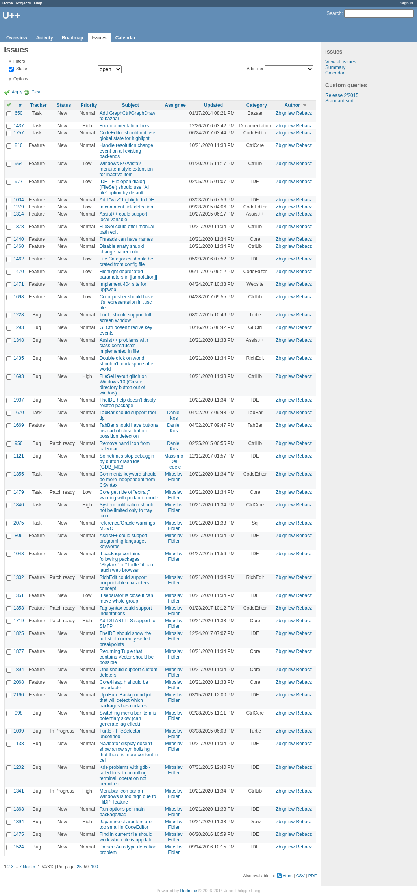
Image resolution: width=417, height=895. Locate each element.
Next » (29, 866)
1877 (18, 651)
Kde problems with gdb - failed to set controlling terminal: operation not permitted (125, 776)
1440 (18, 239)
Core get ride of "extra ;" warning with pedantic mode (129, 495)
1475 (18, 834)
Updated (213, 105)
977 (18, 181)
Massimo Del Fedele (173, 461)
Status (21, 69)
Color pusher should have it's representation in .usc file (127, 302)
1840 (18, 505)
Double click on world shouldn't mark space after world (127, 363)
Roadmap (72, 38)
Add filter (255, 68)
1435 (18, 358)
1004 (18, 200)
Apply (17, 91)
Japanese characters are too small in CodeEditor (126, 824)
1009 (18, 731)
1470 (18, 271)
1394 (18, 821)
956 (18, 443)
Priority (88, 105)
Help (38, 3)
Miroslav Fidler (174, 476)
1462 (18, 259)
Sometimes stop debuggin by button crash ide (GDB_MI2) (127, 461)
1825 (18, 633)
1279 (18, 207)
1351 (18, 595)
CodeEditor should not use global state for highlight (127, 135)
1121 (18, 456)
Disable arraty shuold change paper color (122, 249)
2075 (18, 523)
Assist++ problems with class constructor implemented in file (124, 345)
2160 (18, 695)
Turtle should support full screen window (125, 317)
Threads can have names (126, 239)
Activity (44, 38)
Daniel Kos (173, 415)
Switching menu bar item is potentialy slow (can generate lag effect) (128, 718)
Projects (23, 3)
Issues (99, 38)
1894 (18, 669)
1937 (18, 400)
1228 (18, 315)
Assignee (175, 105)
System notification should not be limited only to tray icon (127, 510)
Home (7, 3)
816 (18, 145)
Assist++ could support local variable (123, 216)
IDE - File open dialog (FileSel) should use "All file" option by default (125, 187)
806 (18, 535)
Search (333, 13)
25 (79, 866)
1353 (18, 608)
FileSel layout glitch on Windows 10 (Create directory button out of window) (123, 385)
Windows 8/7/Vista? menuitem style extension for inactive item (126, 169)
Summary (335, 67)
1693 (18, 376)
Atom (288, 875)
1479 (18, 492)
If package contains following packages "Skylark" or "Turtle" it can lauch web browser (126, 562)
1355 (18, 474)
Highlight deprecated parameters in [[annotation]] (128, 274)
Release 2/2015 (341, 95)
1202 (18, 767)
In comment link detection (126, 207)
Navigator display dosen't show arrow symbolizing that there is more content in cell (129, 752)
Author (292, 105)
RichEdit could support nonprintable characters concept (124, 583)
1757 (18, 133)
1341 (18, 791)
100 (94, 866)
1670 (18, 412)
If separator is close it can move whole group (126, 598)
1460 (18, 246)
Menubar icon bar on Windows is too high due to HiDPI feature (128, 796)
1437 (18, 125)
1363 (18, 809)
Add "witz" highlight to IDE (127, 200)
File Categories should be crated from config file (126, 261)
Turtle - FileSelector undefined (120, 733)
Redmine (188, 890)
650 (18, 113)
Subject (130, 105)
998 (18, 713)
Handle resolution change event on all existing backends (126, 151)
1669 (18, 425)
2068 (18, 682)
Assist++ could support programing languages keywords (123, 541)
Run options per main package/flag (122, 811)
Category (256, 105)
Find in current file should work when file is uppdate (126, 837)
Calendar (125, 38)
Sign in (406, 3)
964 (18, 163)
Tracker (38, 105)
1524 (18, 847)
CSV (300, 875)
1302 (18, 577)
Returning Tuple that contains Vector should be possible (127, 657)
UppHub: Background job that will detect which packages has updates (126, 700)
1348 (18, 340)
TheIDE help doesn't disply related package (128, 402)
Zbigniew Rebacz (294, 113)
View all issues (340, 62)
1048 (18, 553)
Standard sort (339, 101)
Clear (37, 91)
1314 (18, 214)
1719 (18, 620)
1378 (18, 226)
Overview (16, 38)
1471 (18, 284)
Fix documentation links (124, 125)
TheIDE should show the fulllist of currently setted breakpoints (125, 639)
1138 (18, 743)
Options (20, 78)
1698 (18, 297)
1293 (18, 327)
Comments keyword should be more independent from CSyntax (128, 479)
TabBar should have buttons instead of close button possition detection (129, 430)
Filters (19, 61)
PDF (312, 875)
